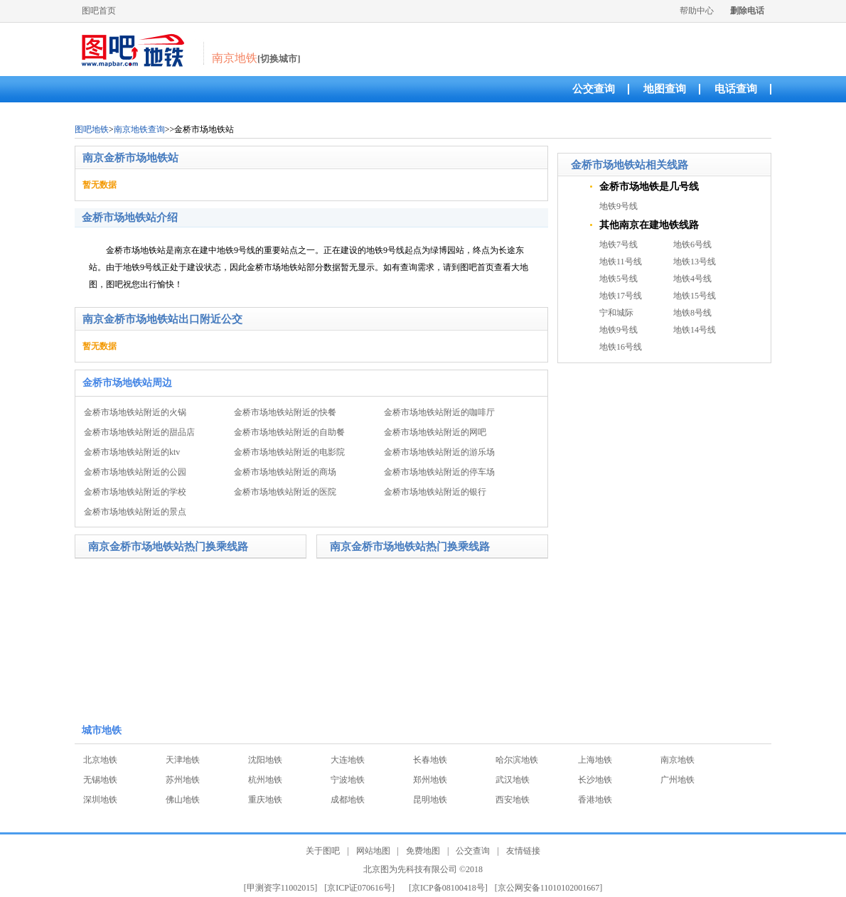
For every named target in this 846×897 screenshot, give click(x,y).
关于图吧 (323, 851)
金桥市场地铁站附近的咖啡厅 (439, 412)
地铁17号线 (620, 296)
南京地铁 (677, 760)
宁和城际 (616, 313)
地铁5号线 (618, 279)
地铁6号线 (692, 244)
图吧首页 (99, 11)
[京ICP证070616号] (359, 888)
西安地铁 (513, 800)
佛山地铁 (183, 800)
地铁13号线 (694, 262)
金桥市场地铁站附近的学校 (135, 492)
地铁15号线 (694, 296)
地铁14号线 (694, 330)
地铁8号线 (692, 313)
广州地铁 (677, 780)
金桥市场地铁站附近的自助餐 (289, 432)
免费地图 (423, 851)
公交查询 (593, 89)
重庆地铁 (265, 800)
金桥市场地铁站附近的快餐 (285, 412)
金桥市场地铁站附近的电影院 (289, 452)
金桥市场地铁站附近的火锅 (135, 412)
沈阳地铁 (265, 760)
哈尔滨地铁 (517, 760)
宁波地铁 (348, 780)
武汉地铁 (513, 780)
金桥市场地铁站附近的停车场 (439, 472)
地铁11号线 (620, 262)
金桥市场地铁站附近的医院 (285, 492)
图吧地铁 (92, 129)
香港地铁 (595, 800)
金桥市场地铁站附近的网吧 (435, 432)
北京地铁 (100, 760)
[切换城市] (279, 58)
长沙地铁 (595, 780)
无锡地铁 (100, 780)
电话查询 (735, 89)
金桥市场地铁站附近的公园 (135, 472)
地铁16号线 (620, 347)
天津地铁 (183, 760)
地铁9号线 (618, 206)
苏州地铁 (183, 780)
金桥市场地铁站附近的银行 (435, 492)
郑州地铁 (430, 780)
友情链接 (523, 851)
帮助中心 (697, 11)
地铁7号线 (618, 244)
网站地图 (373, 851)
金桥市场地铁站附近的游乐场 (439, 452)
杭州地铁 (265, 780)
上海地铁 (595, 760)
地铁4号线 (692, 279)
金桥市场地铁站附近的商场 (285, 472)
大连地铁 (348, 760)
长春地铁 (430, 760)
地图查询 (664, 89)
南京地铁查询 (139, 129)
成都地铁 (348, 800)
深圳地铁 (100, 800)
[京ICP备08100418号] (448, 888)
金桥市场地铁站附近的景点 (135, 512)
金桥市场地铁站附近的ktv (132, 452)
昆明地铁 (430, 800)
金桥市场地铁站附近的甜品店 (139, 432)
